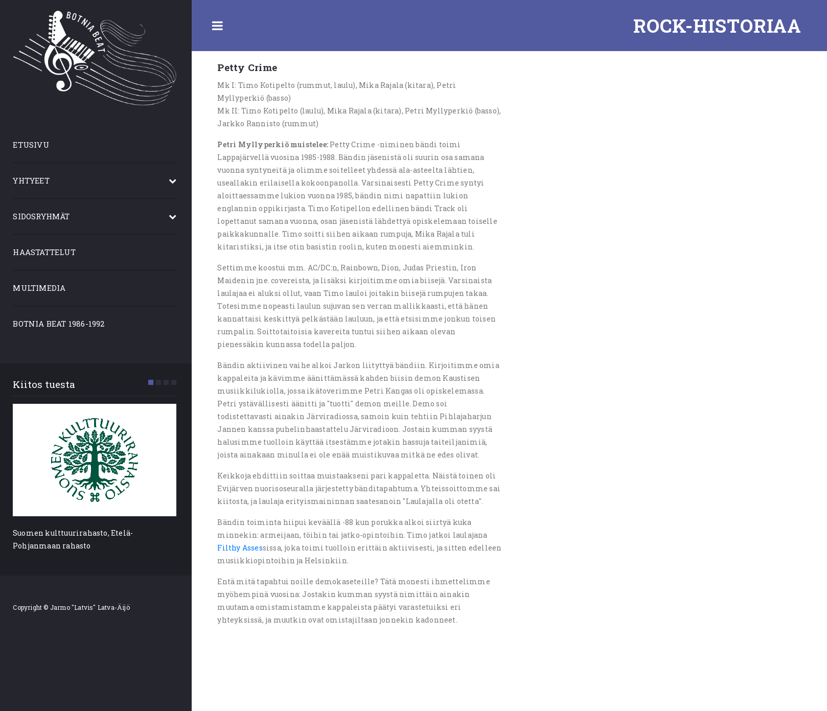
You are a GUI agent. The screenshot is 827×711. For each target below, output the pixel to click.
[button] (153, 382)
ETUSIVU (33, 145)
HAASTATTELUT (46, 252)
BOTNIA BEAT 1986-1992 (61, 323)
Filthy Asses (242, 548)
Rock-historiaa (717, 25)
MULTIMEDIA (41, 288)
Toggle (219, 25)
